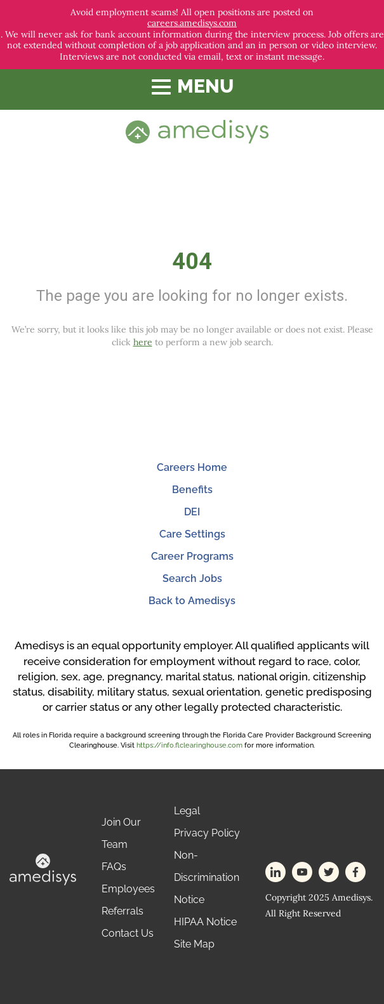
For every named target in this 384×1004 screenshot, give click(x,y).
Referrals (122, 911)
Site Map (194, 944)
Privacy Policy (207, 833)
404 (192, 261)
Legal (187, 811)
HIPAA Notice (205, 922)
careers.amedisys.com (192, 23)
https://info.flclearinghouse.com (189, 745)
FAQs (114, 867)
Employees (128, 889)
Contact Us (128, 933)
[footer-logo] (43, 868)
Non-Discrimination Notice (206, 877)
